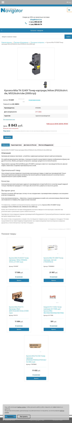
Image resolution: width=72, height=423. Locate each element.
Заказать (8, 137)
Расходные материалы (37, 42)
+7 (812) (35, 22)
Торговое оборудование (21, 42)
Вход (69, 2)
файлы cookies (21, 407)
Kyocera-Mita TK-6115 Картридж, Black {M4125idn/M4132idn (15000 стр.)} (19, 310)
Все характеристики (9, 119)
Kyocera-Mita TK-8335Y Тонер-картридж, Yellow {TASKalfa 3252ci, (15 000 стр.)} (19, 260)
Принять (10, 416)
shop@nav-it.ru (36, 19)
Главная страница (6, 42)
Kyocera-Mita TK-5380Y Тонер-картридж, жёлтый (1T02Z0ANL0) (54, 260)
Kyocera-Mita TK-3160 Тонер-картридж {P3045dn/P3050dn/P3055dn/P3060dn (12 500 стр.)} (36, 359)
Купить (19, 280)
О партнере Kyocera (34, 100)
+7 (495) (35, 24)
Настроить (24, 416)
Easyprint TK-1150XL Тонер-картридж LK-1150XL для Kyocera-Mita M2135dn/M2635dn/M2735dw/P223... (54, 310)
